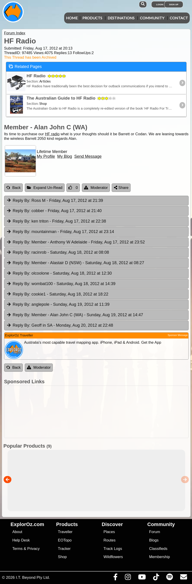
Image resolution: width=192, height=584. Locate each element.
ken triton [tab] (56, 221)
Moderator (96, 187)
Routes (110, 540)
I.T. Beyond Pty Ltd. (33, 577)
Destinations (121, 18)
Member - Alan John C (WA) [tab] (74, 315)
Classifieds (158, 548)
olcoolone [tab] (59, 273)
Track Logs (113, 548)
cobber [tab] (54, 211)
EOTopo (65, 540)
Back (13, 187)
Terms (17, 548)
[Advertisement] (98, 411)
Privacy (33, 548)
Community (152, 18)
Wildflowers (113, 557)
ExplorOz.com (27, 524)
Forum (154, 532)
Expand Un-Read (45, 187)
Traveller (65, 532)
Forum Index (14, 33)
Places (109, 532)
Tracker (64, 548)
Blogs (154, 540)
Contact (179, 18)
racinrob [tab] (57, 252)
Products (92, 18)
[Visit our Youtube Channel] (141, 578)
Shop (62, 557)
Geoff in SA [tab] (59, 325)
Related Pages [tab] (25, 66)
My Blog (64, 156)
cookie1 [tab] (57, 294)
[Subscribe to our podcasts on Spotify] (169, 578)
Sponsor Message (178, 335)
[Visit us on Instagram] (127, 578)
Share (121, 187)
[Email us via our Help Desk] (183, 578)
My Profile (46, 156)
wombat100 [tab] (61, 284)
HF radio (52, 134)
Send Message (88, 156)
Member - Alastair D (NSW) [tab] (75, 263)
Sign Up (173, 4)
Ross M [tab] (54, 200)
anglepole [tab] (58, 304)
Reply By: (21, 200)
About (17, 532)
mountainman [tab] (60, 232)
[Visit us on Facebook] (115, 578)
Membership (159, 557)
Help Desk (21, 540)
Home (72, 18)
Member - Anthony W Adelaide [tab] (75, 242)
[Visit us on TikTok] (156, 578)
